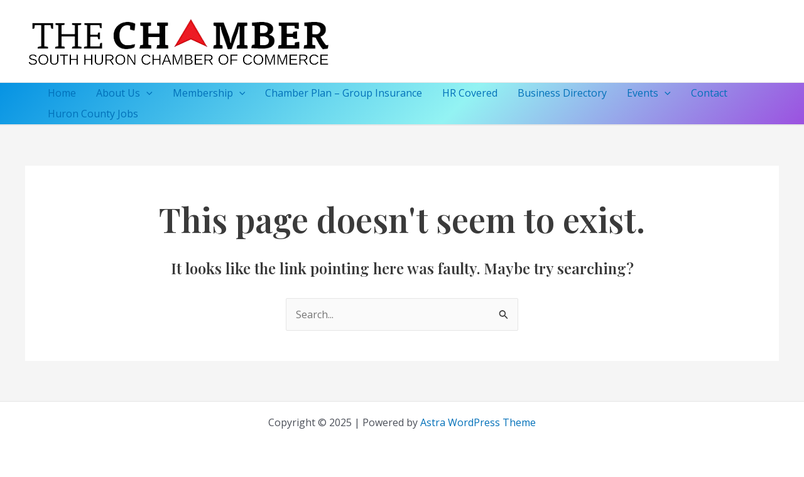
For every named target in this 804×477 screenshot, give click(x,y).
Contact (709, 93)
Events (649, 93)
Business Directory (562, 93)
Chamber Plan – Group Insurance (343, 93)
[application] (146, 93)
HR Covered (469, 93)
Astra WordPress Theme (478, 422)
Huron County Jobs (93, 114)
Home (62, 93)
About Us (124, 93)
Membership (209, 93)
